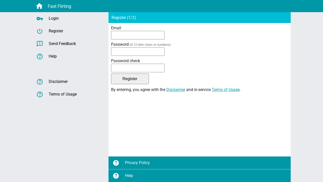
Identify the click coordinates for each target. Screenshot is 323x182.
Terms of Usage (226, 89)
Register (49, 31)
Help (123, 175)
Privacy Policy (131, 163)
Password (141, 44)
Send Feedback (56, 43)
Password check (125, 60)
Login (47, 18)
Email (116, 28)
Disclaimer (175, 89)
